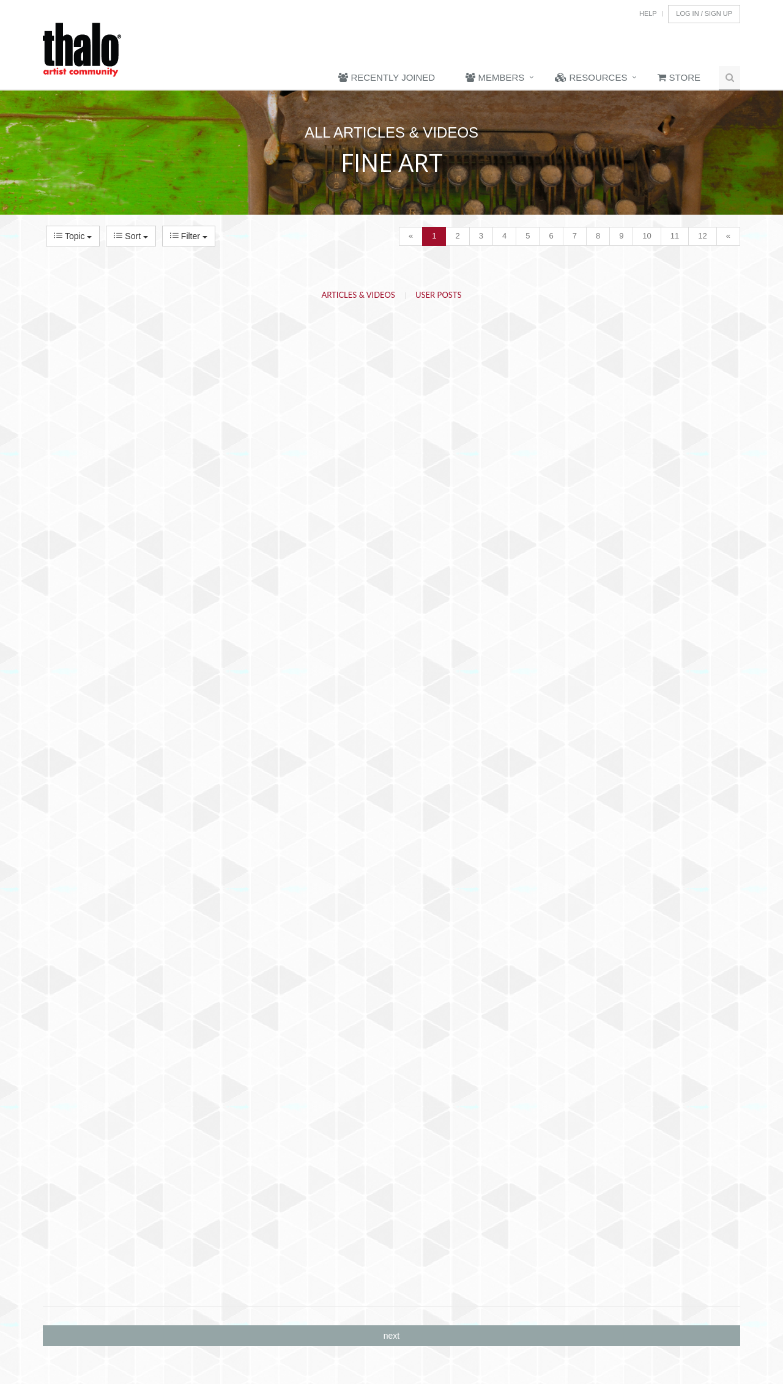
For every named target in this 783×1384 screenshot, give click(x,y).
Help (648, 13)
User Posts (438, 295)
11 (674, 235)
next (391, 1336)
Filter (188, 236)
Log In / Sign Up (704, 13)
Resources (591, 77)
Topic (73, 236)
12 (702, 235)
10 (646, 235)
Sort (130, 236)
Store (679, 77)
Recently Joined (386, 77)
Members (495, 77)
